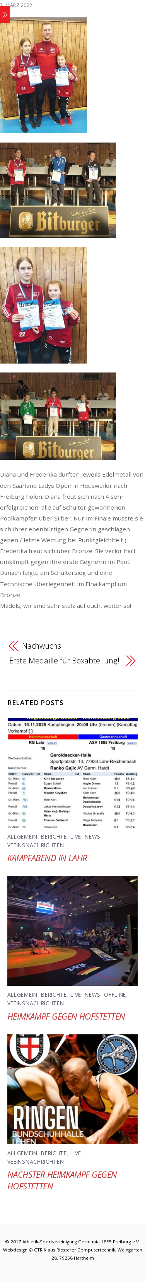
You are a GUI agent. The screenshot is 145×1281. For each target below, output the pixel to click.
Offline (115, 994)
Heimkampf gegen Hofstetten (66, 1016)
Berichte (54, 836)
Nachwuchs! (42, 645)
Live (75, 836)
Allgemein (22, 836)
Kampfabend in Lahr (47, 857)
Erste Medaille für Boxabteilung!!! (66, 660)
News (93, 836)
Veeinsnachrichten (35, 845)
